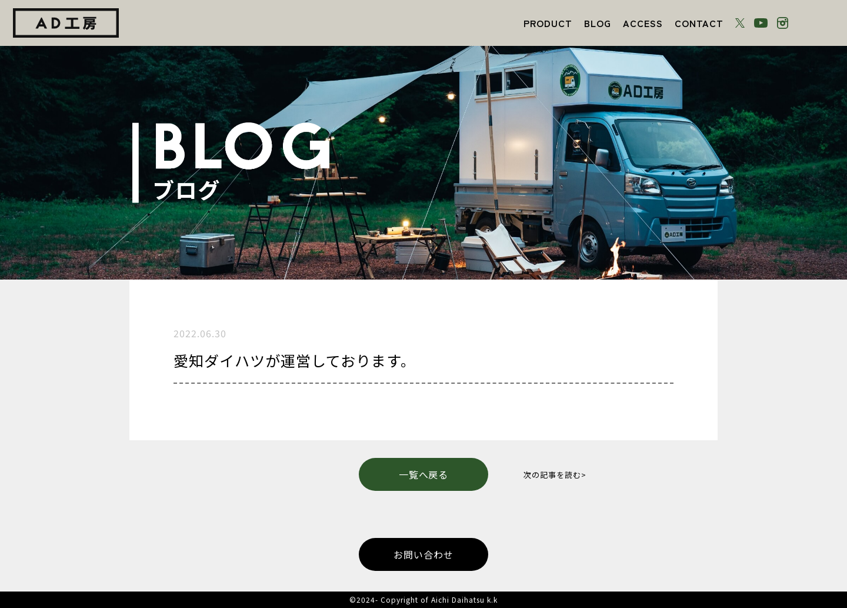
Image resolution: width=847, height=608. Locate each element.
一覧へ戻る (424, 474)
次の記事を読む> (554, 474)
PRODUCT (547, 23)
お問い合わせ (423, 554)
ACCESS (643, 23)
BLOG (597, 23)
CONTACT (699, 23)
